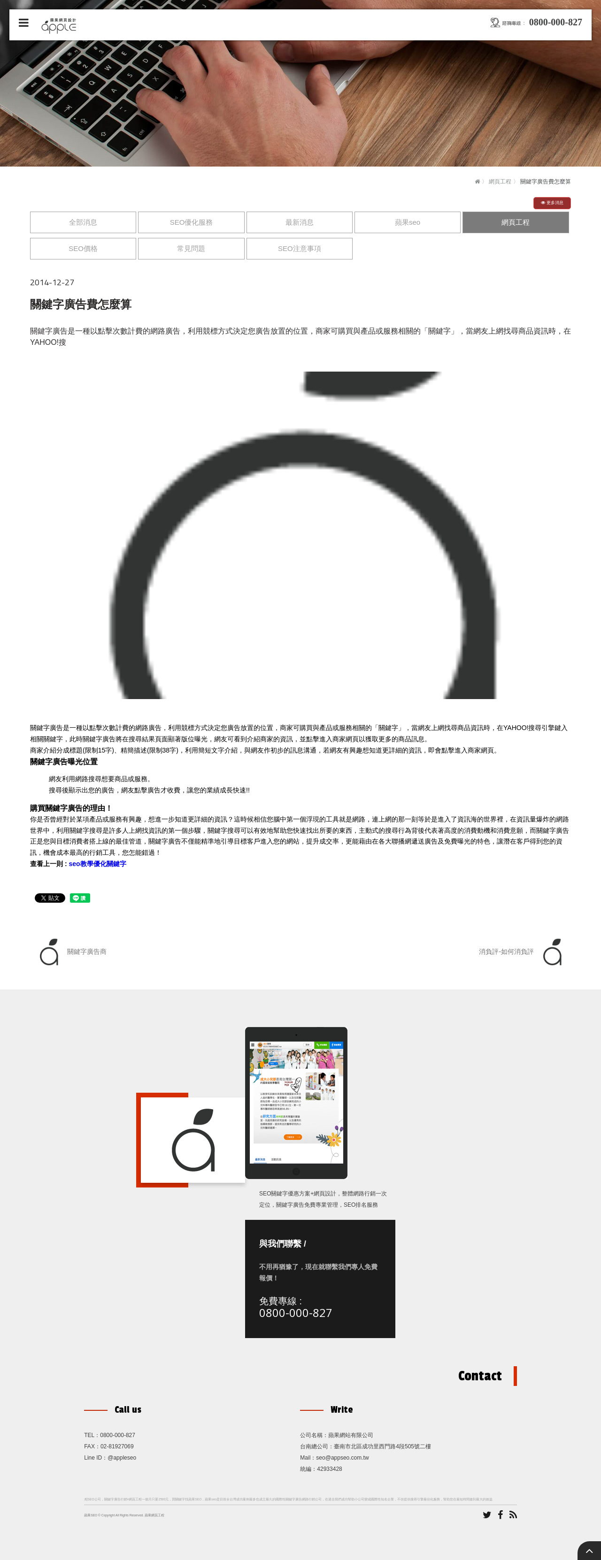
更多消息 (552, 202)
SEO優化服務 (191, 222)
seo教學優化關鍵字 (97, 864)
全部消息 (83, 222)
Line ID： (96, 1457)
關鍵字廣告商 (71, 952)
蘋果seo (407, 222)
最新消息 (299, 222)
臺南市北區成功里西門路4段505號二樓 (382, 1446)
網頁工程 (500, 181)
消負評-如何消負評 (522, 952)
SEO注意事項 (299, 248)
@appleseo (122, 1457)
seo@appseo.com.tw (342, 1457)
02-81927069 (117, 1446)
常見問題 (191, 248)
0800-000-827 (295, 1312)
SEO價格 (83, 248)
